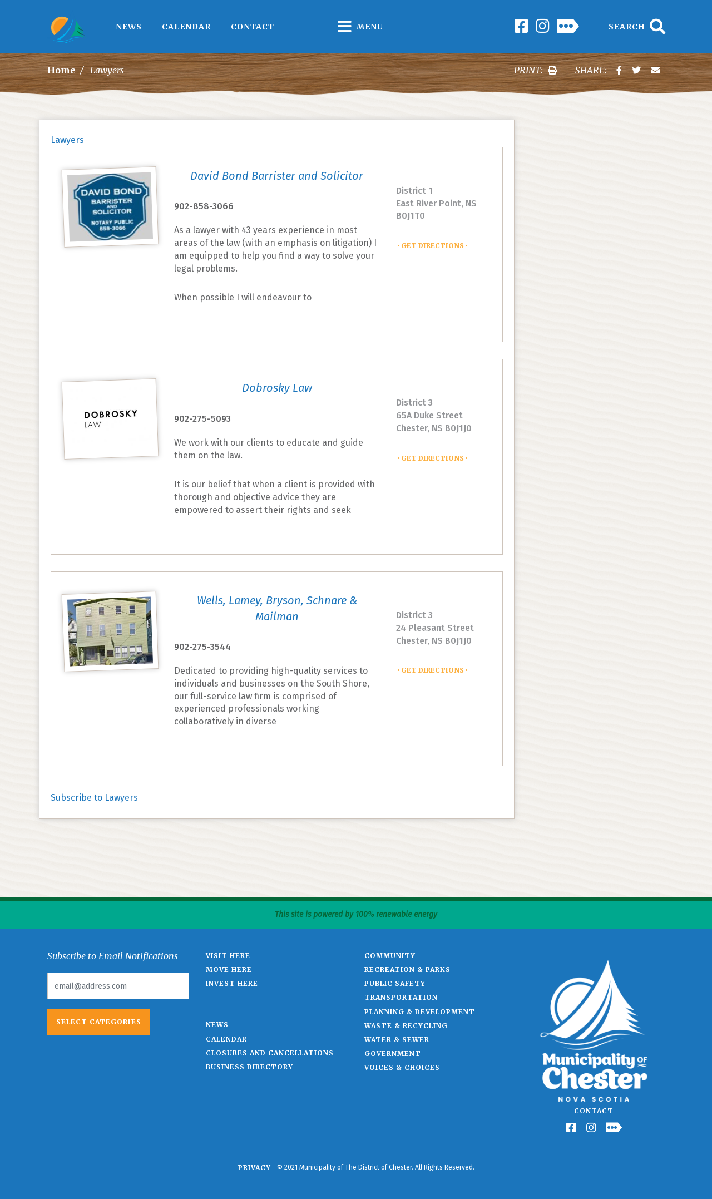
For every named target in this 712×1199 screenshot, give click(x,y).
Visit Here (228, 955)
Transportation (401, 997)
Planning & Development (419, 1012)
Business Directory (249, 1067)
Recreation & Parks (407, 969)
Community (390, 955)
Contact (252, 27)
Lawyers (67, 140)
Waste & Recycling (406, 1026)
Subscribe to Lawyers (94, 797)
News (129, 27)
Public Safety (395, 983)
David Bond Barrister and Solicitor (276, 175)
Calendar (186, 27)
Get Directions (432, 245)
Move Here (229, 969)
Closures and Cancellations (270, 1053)
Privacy (254, 1167)
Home (61, 70)
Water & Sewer (396, 1039)
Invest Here (232, 983)
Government (392, 1053)
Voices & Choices (402, 1067)
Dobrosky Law (277, 387)
